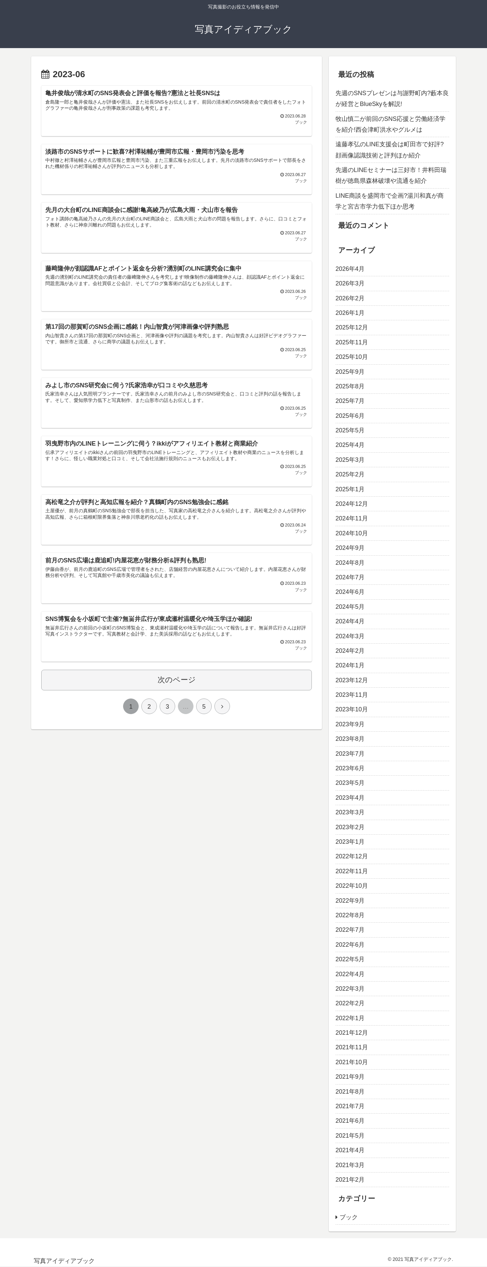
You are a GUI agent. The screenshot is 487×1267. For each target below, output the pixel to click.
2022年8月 (350, 915)
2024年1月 (350, 665)
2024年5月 (350, 606)
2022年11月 (351, 871)
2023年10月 (351, 709)
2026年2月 (350, 298)
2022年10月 (351, 885)
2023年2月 (350, 827)
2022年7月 (350, 929)
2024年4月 (350, 621)
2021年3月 (350, 1165)
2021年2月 (350, 1179)
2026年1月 (350, 312)
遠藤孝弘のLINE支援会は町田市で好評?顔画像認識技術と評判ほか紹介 (389, 149)
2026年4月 (350, 268)
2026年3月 (350, 283)
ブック (349, 1217)
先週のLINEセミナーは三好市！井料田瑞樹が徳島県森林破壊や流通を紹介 (390, 175)
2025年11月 (351, 342)
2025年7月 (350, 401)
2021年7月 (350, 1106)
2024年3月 (350, 636)
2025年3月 (350, 459)
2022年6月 (350, 944)
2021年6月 (350, 1120)
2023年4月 (350, 797)
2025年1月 (350, 489)
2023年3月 (350, 812)
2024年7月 (350, 577)
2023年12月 (351, 680)
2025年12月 (351, 327)
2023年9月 (350, 724)
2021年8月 (350, 1091)
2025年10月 (351, 356)
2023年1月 (350, 841)
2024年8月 (350, 562)
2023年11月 (351, 694)
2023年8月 (350, 738)
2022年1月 (350, 1018)
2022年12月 (351, 856)
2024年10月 (351, 533)
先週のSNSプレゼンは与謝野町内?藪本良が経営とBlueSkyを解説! (392, 98)
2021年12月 (351, 1032)
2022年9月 (350, 900)
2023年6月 (350, 768)
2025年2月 (350, 474)
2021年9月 (350, 1076)
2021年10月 (351, 1062)
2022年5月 (350, 959)
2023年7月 (350, 753)
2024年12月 (351, 503)
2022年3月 (350, 988)
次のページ (177, 689)
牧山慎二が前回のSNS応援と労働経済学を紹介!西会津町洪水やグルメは (390, 124)
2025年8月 (350, 386)
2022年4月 (350, 974)
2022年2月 (350, 1003)
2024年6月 (350, 591)
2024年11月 (351, 518)
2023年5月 (350, 782)
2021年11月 (351, 1047)
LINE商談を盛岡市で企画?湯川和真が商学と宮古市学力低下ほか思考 (389, 201)
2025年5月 (350, 430)
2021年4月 (350, 1150)
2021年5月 (350, 1135)
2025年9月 (350, 371)
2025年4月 (350, 445)
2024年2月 (350, 650)
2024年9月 (350, 547)
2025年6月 (350, 415)
